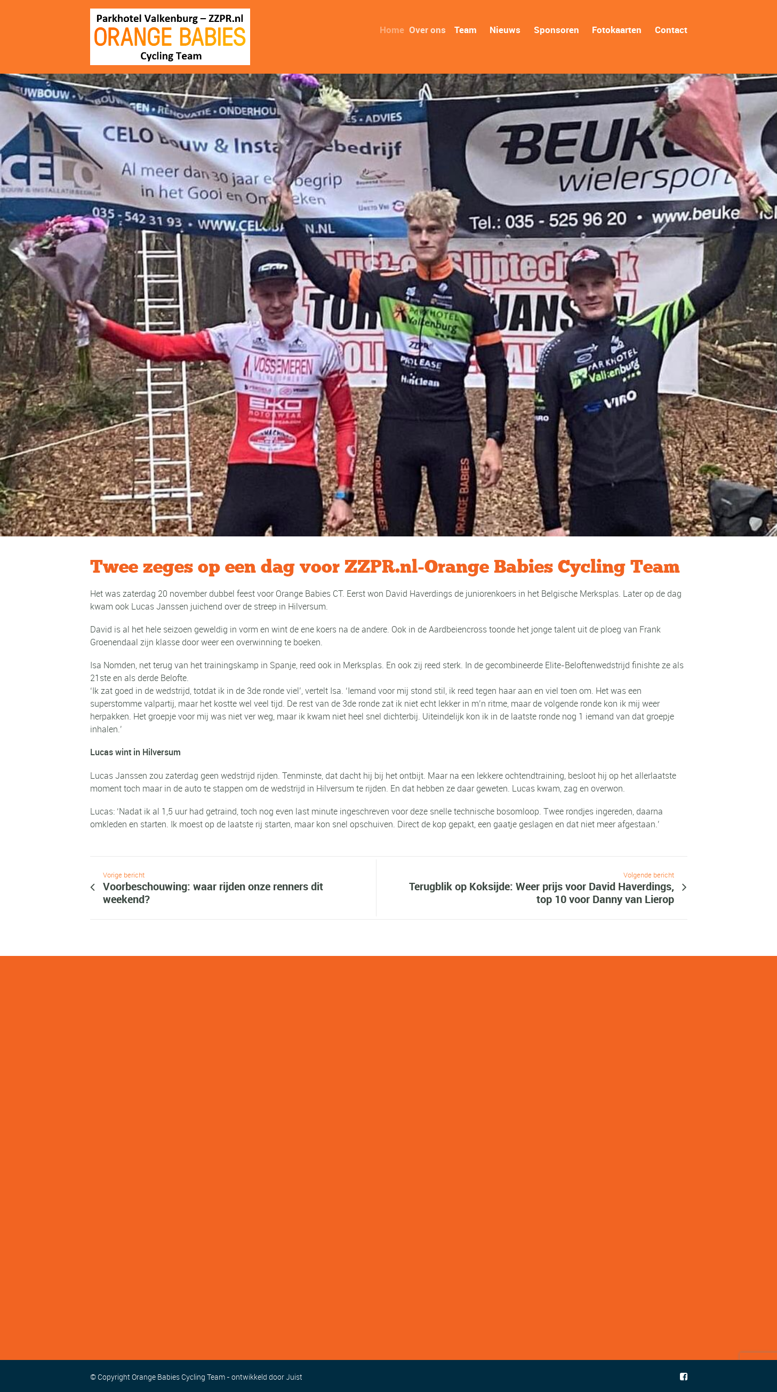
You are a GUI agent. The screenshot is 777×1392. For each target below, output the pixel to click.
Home (397, 29)
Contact (671, 29)
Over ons (432, 29)
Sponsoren (556, 29)
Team (468, 29)
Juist (294, 1377)
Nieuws (505, 29)
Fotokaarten (617, 29)
